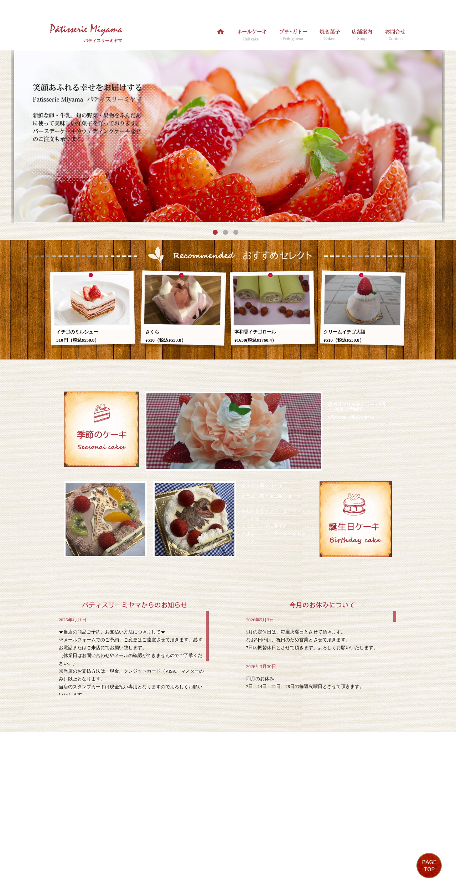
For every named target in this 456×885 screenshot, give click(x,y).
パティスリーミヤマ (103, 40)
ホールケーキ (95, 853)
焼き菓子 (167, 853)
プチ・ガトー (133, 853)
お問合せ (224, 853)
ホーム (63, 853)
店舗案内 (195, 853)
